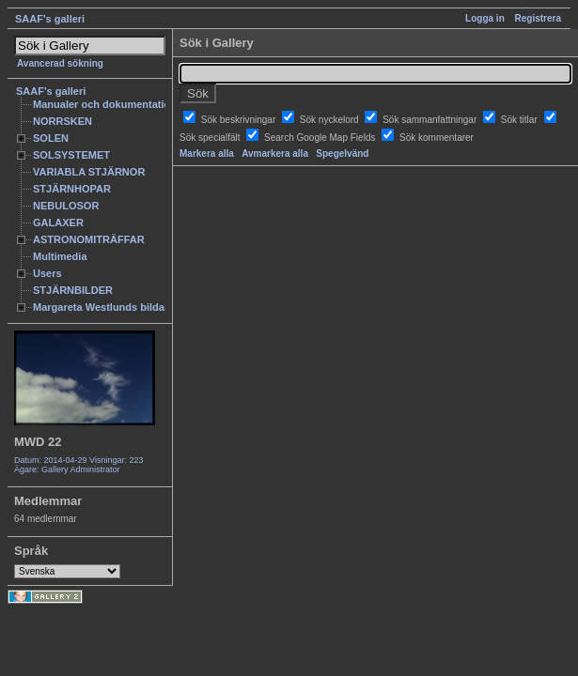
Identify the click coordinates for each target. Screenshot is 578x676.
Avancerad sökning (60, 63)
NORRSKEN (62, 121)
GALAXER (58, 222)
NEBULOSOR (66, 205)
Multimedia (60, 256)
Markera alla (207, 153)
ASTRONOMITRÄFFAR (89, 239)
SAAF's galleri (50, 18)
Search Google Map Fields (321, 137)
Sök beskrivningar (239, 120)
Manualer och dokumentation (105, 104)
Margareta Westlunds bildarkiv (108, 307)
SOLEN (51, 138)
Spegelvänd (342, 153)
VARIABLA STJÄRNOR (89, 171)
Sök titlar (520, 120)
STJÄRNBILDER (73, 290)
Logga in (485, 18)
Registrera (538, 18)
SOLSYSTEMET (71, 155)
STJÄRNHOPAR (72, 188)
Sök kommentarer (436, 137)
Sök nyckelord (331, 120)
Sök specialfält (211, 137)
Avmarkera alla (275, 153)
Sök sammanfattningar (431, 120)
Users (47, 273)
